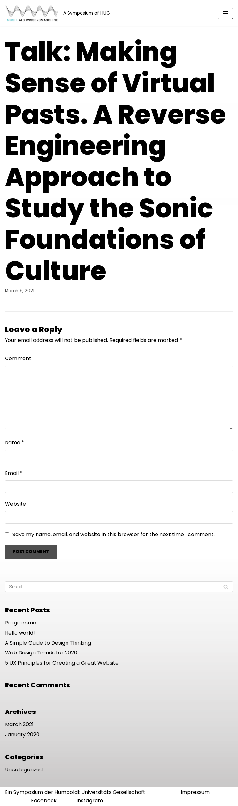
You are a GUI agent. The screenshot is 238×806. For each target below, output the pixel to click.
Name (14, 442)
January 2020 (22, 734)
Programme (20, 622)
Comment (18, 358)
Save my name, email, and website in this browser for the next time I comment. (113, 534)
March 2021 (19, 724)
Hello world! (20, 633)
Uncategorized (24, 769)
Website (15, 503)
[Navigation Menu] (225, 13)
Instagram (89, 800)
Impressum (195, 792)
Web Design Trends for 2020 (41, 652)
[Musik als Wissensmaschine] (57, 13)
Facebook (44, 800)
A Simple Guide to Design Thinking (48, 643)
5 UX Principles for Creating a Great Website (62, 663)
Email (13, 473)
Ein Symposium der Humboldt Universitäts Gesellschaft (75, 792)
